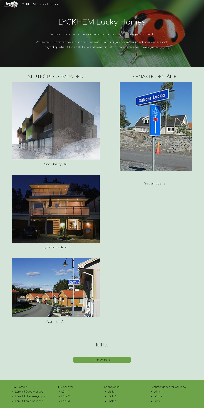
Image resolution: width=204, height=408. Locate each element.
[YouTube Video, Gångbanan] (156, 204)
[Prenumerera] (102, 360)
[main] (102, 22)
